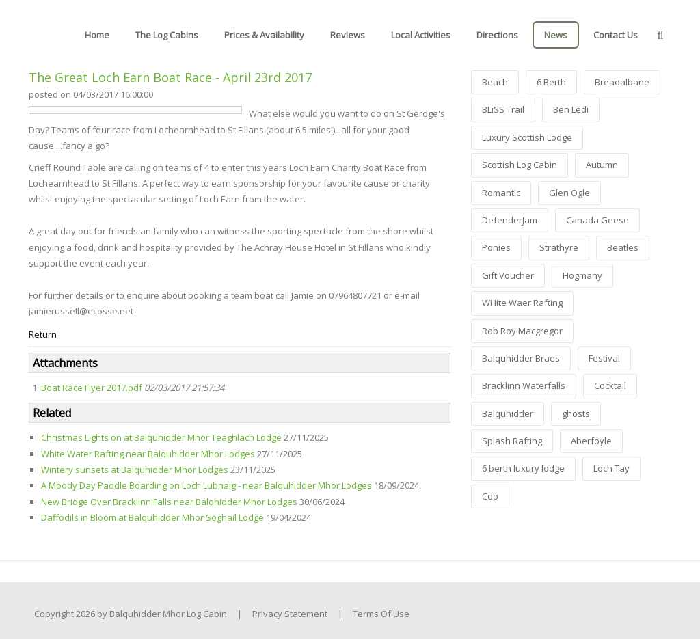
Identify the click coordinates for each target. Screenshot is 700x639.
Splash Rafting (512, 441)
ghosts (576, 413)
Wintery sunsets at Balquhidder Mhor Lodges (134, 469)
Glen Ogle (569, 193)
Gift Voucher (508, 275)
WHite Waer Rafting (522, 303)
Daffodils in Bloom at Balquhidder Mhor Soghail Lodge (152, 517)
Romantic (501, 193)
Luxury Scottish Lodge (527, 137)
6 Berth (551, 82)
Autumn (602, 165)
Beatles (622, 247)
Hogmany (582, 275)
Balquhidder (507, 413)
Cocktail (610, 385)
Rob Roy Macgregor (522, 331)
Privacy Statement (289, 614)
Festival (604, 358)
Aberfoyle (591, 441)
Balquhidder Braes (521, 358)
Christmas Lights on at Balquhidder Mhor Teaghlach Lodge (161, 437)
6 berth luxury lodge (523, 468)
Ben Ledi (571, 109)
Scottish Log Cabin (519, 165)
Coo (490, 496)
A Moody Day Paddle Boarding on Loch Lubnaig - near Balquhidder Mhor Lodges (206, 485)
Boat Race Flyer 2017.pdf (91, 387)
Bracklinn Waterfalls (523, 385)
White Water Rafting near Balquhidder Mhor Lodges (148, 454)
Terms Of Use (381, 614)
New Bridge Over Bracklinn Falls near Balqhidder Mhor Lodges (169, 501)
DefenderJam (509, 220)
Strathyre (558, 247)
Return (43, 334)
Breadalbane (622, 82)
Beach (495, 82)
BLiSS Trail (503, 109)
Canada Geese (597, 220)
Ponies (496, 247)
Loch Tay (611, 468)
